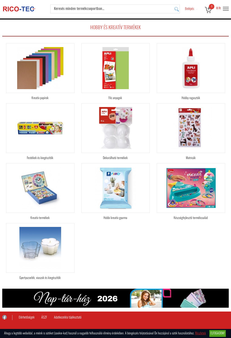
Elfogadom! (217, 333)
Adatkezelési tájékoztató (67, 317)
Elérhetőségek (27, 317)
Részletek (200, 333)
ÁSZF (44, 317)
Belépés (189, 9)
